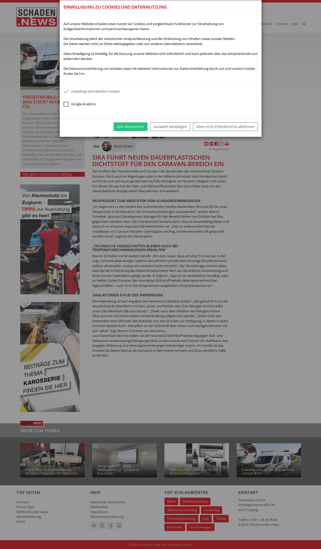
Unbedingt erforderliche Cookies (91, 91)
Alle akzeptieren (130, 126)
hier (82, 73)
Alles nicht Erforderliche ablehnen (225, 126)
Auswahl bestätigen (170, 126)
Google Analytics (79, 104)
